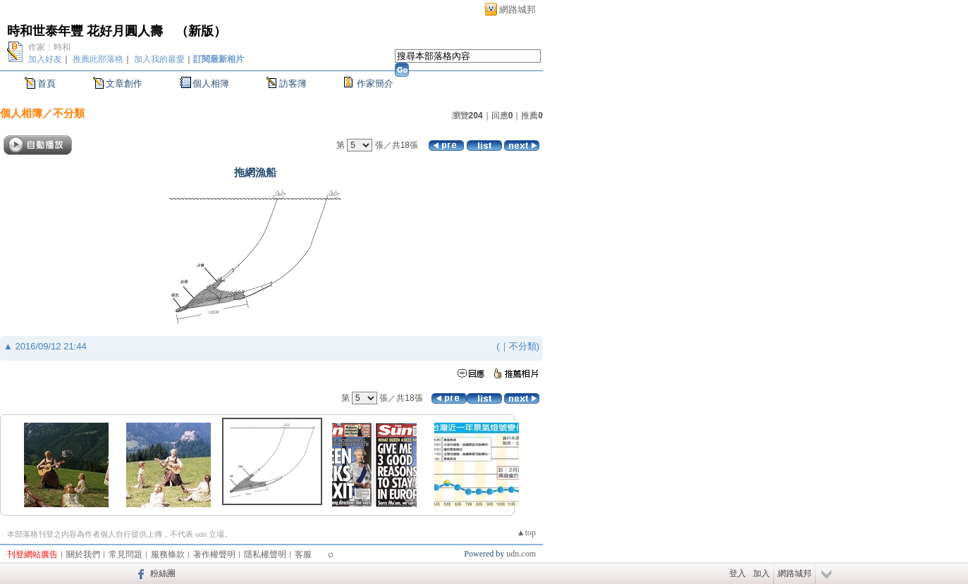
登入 (737, 573)
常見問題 (125, 554)
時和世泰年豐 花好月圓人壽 (85, 31)
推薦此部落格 (98, 59)
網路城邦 (517, 9)
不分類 (69, 113)
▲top (526, 533)
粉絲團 (163, 573)
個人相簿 (210, 83)
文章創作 (124, 83)
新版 (201, 31)
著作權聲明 (214, 554)
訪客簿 (293, 83)
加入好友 (45, 59)
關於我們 (83, 554)
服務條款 (168, 554)
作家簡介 (375, 83)
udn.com (521, 554)
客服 (303, 554)
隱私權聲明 (265, 554)
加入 (761, 573)
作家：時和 (49, 47)
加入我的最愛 (159, 59)
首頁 (46, 83)
